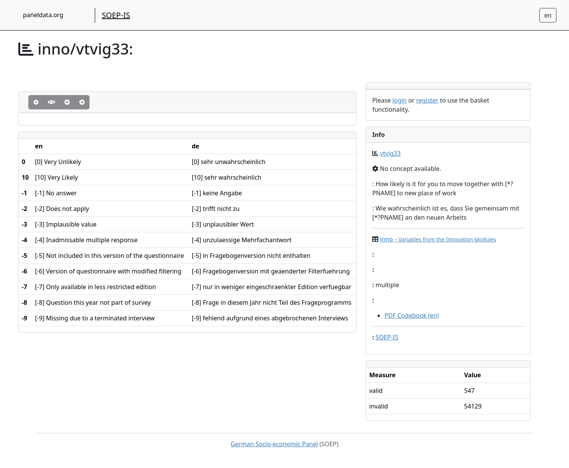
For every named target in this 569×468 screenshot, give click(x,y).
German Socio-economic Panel (274, 444)
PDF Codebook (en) (411, 315)
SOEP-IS (116, 15)
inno (438, 239)
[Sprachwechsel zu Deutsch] (547, 15)
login (399, 100)
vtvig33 (390, 153)
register (427, 100)
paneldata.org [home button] (43, 15)
